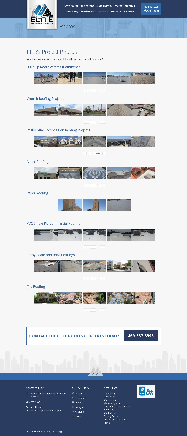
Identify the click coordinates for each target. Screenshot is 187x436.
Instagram (80, 407)
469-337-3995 (33, 402)
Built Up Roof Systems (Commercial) (54, 67)
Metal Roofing (37, 161)
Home (107, 422)
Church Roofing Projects (45, 98)
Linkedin (79, 402)
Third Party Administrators (81, 11)
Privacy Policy (111, 416)
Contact (129, 11)
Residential (87, 5)
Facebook (80, 398)
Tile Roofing (36, 286)
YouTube (79, 412)
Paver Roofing (37, 193)
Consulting (71, 5)
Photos (103, 11)
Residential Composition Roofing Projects (58, 130)
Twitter (78, 393)
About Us (116, 11)
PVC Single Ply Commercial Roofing (54, 223)
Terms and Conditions (115, 419)
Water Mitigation (124, 5)
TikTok (78, 416)
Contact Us (109, 413)
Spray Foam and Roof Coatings (51, 254)
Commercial (104, 5)
